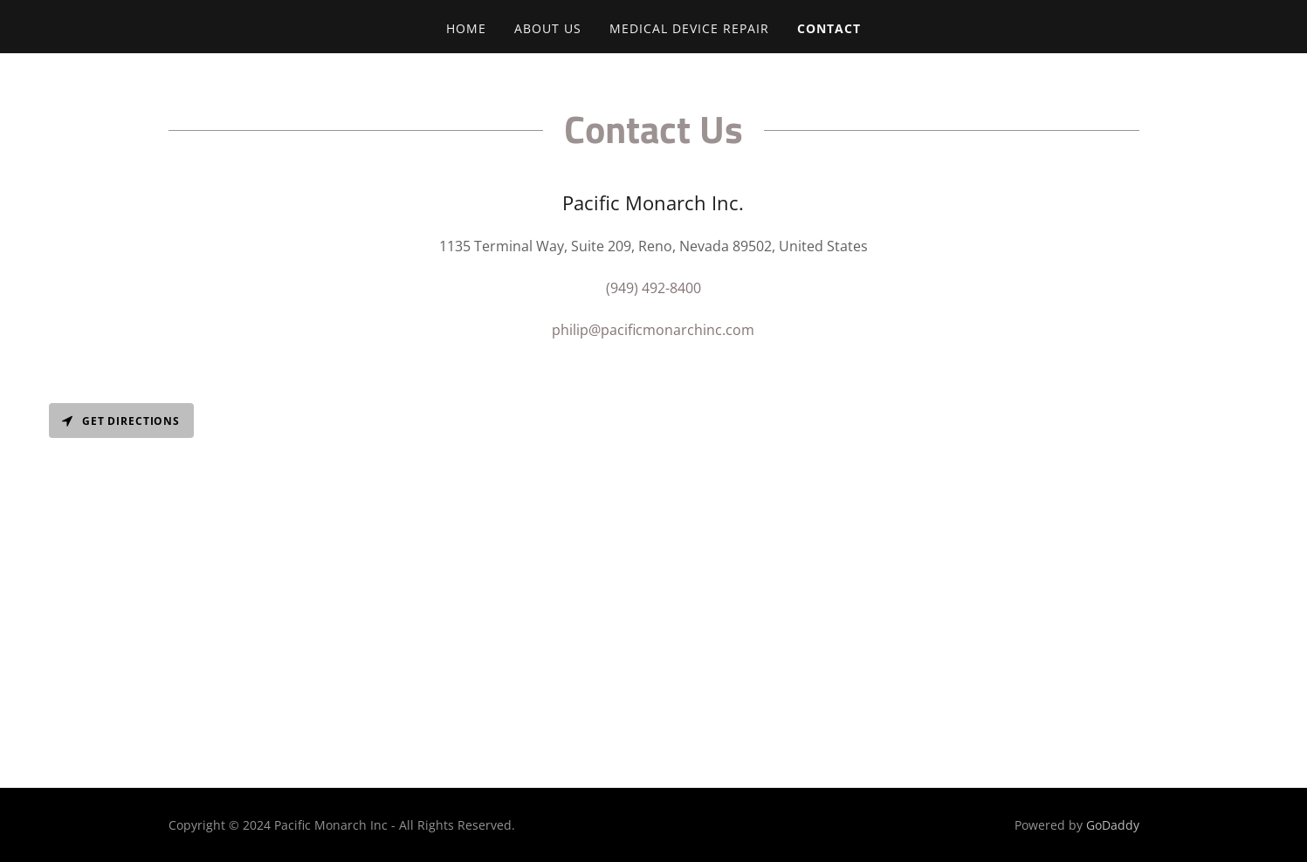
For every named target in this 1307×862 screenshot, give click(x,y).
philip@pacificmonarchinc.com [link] (653, 329)
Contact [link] (829, 28)
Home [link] (466, 28)
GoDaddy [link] (1112, 825)
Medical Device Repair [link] (689, 28)
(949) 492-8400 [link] (653, 288)
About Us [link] (547, 28)
